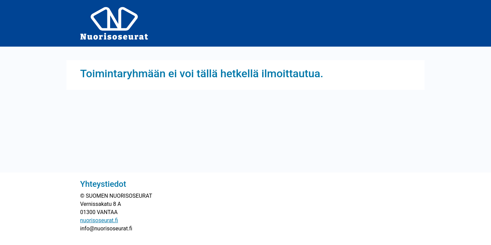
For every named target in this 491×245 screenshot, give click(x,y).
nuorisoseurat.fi (99, 220)
